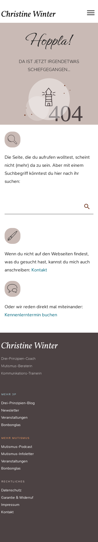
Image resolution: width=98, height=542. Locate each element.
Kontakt (39, 270)
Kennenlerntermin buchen (31, 314)
